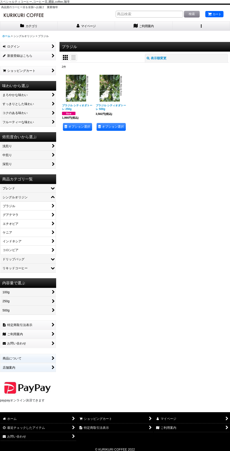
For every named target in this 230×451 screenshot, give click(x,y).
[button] (201, 26)
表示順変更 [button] (156, 58)
